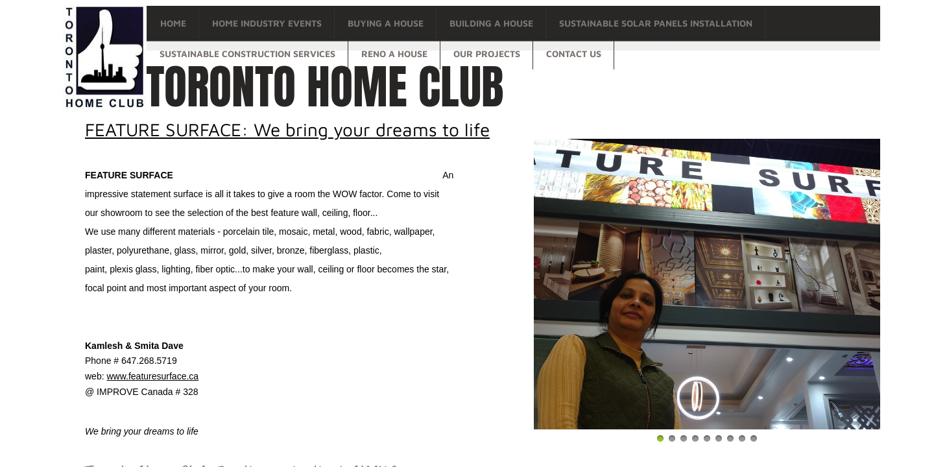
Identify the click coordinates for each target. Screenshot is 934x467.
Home (173, 23)
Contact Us (573, 53)
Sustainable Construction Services (247, 53)
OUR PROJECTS (486, 53)
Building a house (491, 23)
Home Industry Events (267, 23)
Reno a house (394, 53)
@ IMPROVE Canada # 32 (139, 392)
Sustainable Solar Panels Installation (655, 23)
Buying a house (386, 23)
